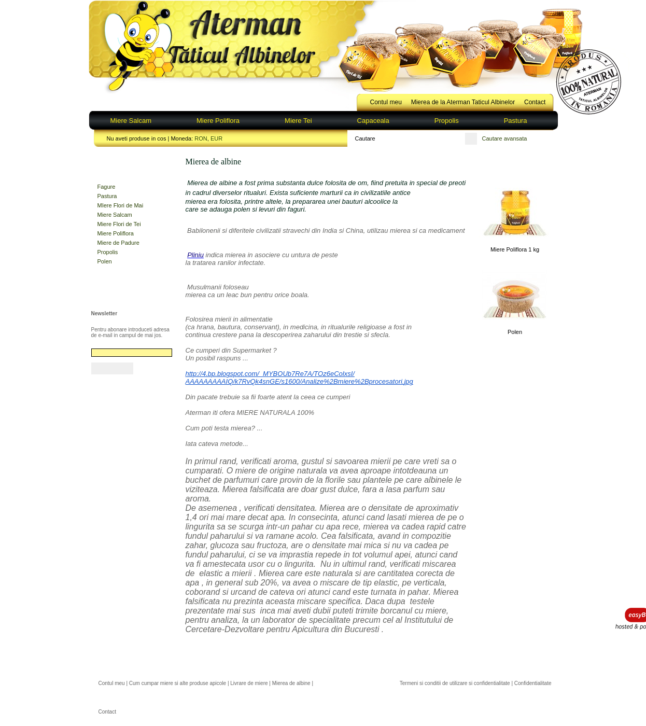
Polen (104, 261)
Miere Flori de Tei (119, 224)
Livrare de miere (249, 683)
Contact (534, 102)
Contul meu (386, 102)
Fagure (106, 187)
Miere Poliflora (218, 120)
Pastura (515, 120)
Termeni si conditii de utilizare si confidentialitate (455, 683)
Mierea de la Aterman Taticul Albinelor (463, 102)
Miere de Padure (118, 243)
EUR (216, 138)
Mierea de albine (291, 683)
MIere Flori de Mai (120, 205)
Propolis (446, 120)
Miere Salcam (130, 120)
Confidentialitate (533, 683)
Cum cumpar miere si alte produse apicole (177, 683)
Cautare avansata (504, 138)
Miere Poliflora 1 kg (514, 249)
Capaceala (373, 120)
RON (200, 138)
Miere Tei (298, 120)
